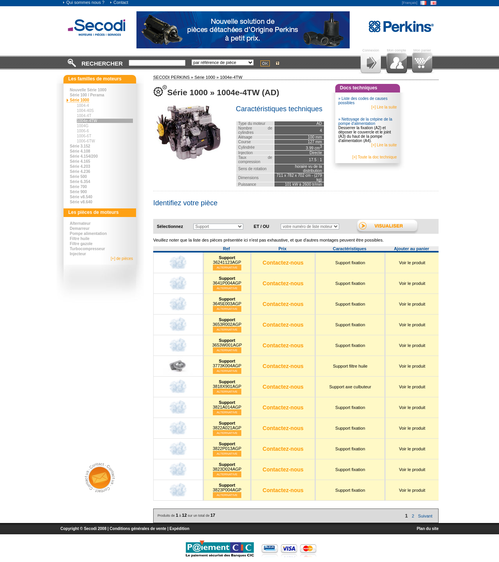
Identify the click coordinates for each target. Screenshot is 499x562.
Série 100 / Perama (87, 95)
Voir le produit (412, 262)
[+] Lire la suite (383, 107)
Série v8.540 (81, 197)
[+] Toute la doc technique (374, 157)
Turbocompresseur (87, 249)
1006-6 (83, 131)
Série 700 (78, 187)
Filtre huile (80, 239)
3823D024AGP (226, 466)
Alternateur (80, 223)
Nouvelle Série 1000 (88, 90)
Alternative (227, 267)
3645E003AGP (227, 301)
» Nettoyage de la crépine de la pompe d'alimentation (365, 121)
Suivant (425, 516)
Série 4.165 (80, 161)
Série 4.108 (80, 151)
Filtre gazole (81, 244)
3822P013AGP (227, 446)
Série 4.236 (80, 171)
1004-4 (83, 105)
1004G (82, 126)
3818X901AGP (227, 384)
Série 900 (78, 192)
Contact (119, 2)
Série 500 (78, 176)
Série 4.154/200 (84, 156)
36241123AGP (227, 260)
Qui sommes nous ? (83, 2)
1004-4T (84, 116)
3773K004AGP (227, 363)
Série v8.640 (81, 202)
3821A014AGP (227, 404)
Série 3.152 (80, 146)
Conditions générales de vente (138, 528)
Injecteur (78, 254)
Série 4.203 (80, 166)
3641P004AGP (227, 280)
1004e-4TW (87, 121)
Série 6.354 (80, 182)
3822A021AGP (227, 425)
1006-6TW (86, 141)
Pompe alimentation (88, 233)
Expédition (179, 528)
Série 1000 (79, 100)
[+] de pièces (122, 258)
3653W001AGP (227, 342)
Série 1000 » (207, 77)
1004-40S (85, 110)
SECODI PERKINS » (174, 77)
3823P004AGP (227, 487)
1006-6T (84, 136)
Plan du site (428, 528)
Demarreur (80, 228)
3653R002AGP (226, 322)
